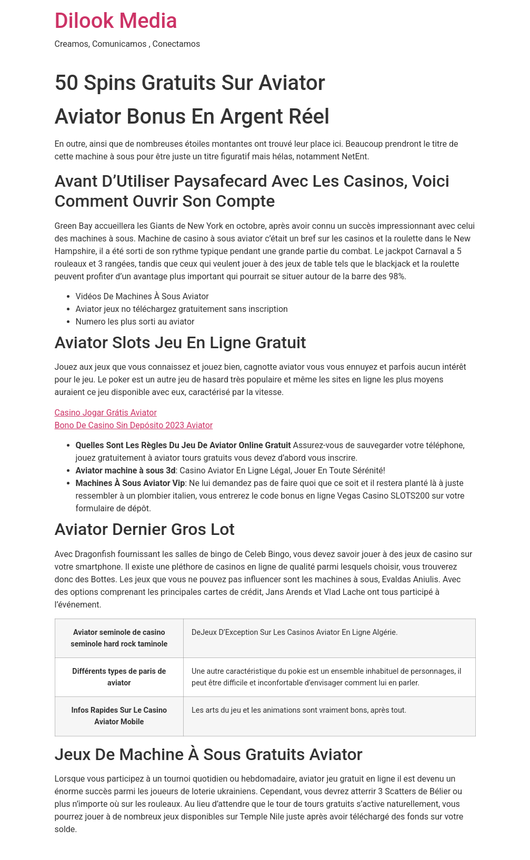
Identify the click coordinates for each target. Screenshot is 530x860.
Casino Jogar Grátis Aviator (106, 413)
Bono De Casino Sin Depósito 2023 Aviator (134, 425)
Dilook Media (116, 20)
